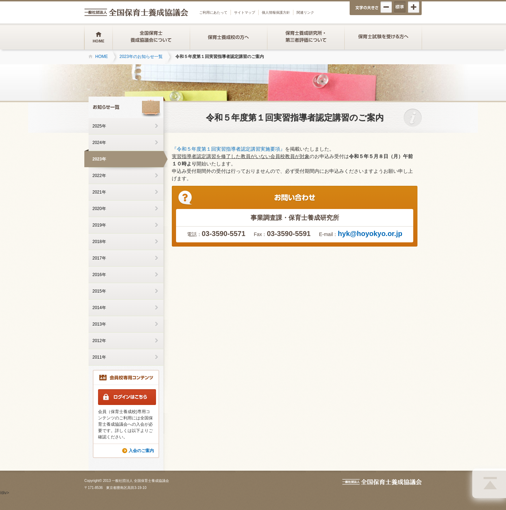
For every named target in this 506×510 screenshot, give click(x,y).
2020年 (99, 208)
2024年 (99, 142)
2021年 (99, 192)
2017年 (99, 258)
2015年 (99, 291)
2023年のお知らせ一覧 (141, 56)
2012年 (99, 340)
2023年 (99, 159)
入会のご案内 (141, 450)
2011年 (99, 357)
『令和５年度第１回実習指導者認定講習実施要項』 (228, 149)
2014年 (99, 307)
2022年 (99, 175)
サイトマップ (244, 12)
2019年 (99, 225)
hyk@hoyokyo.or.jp (370, 233)
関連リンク (305, 12)
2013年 (99, 324)
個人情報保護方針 (276, 12)
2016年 (99, 274)
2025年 (99, 126)
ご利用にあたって (213, 12)
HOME (101, 56)
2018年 (99, 241)
